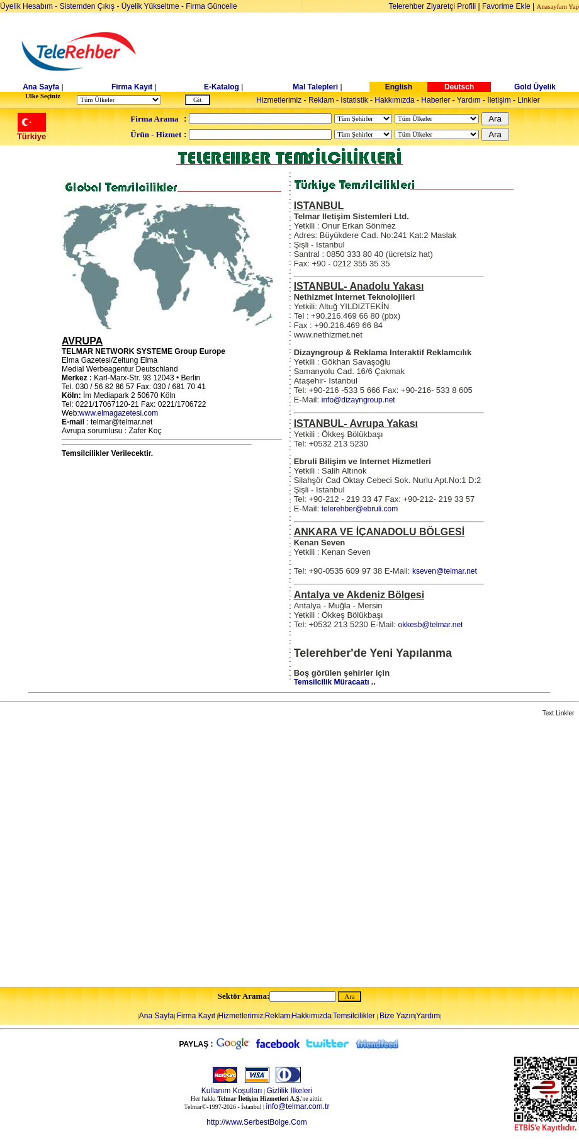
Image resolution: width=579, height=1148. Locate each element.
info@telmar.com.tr (298, 1106)
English (398, 86)
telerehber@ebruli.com (360, 508)
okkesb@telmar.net (430, 624)
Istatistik (354, 100)
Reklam (321, 100)
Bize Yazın (397, 1015)
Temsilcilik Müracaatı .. (335, 682)
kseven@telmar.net (444, 571)
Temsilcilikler (354, 1015)
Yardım (469, 100)
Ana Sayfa (41, 86)
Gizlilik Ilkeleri (290, 1090)
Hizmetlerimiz (278, 100)
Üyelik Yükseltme (150, 6)
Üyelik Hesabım (26, 6)
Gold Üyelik (535, 86)
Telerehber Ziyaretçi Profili (432, 6)
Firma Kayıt (131, 86)
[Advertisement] (132, 852)
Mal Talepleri (315, 86)
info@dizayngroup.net (358, 399)
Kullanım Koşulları (231, 1090)
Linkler (528, 100)
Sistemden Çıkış (87, 6)
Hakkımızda (394, 100)
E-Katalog (221, 86)
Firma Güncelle (211, 6)
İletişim (498, 100)
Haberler (435, 100)
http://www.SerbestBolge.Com (256, 1122)
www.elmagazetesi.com (118, 413)
